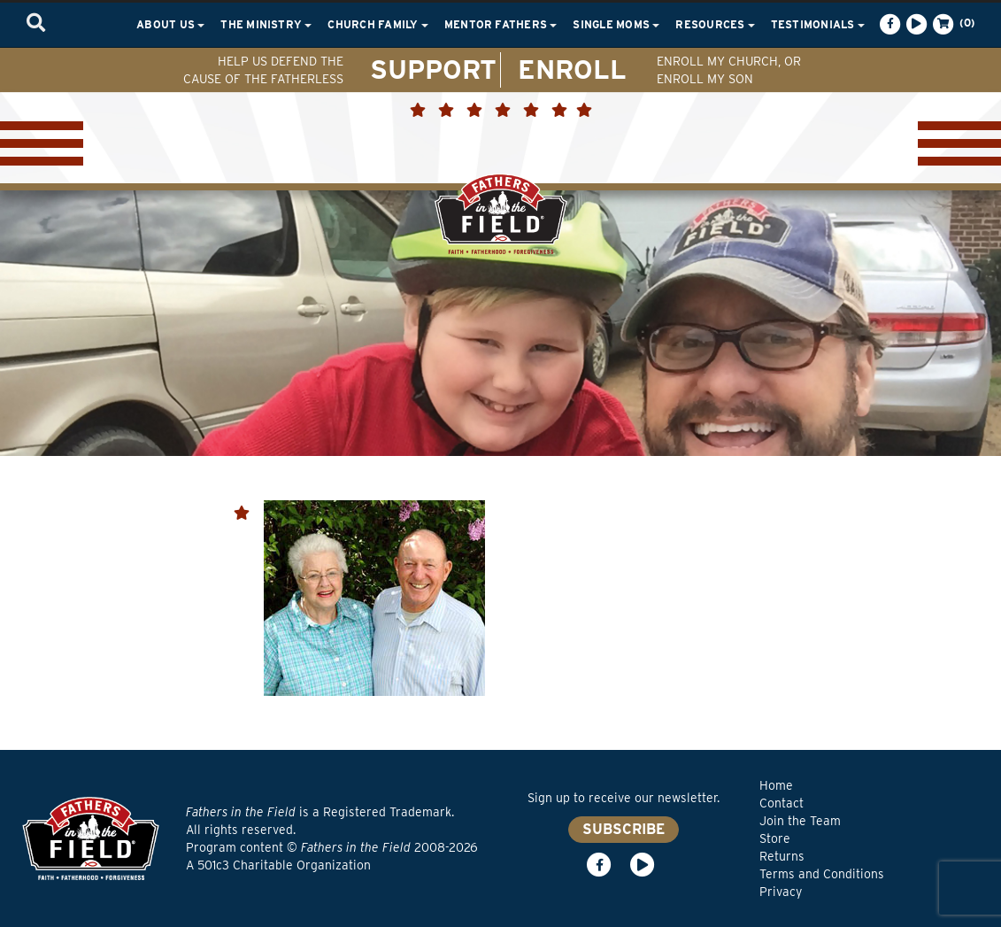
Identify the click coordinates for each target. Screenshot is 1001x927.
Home (776, 785)
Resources (714, 24)
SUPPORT (433, 69)
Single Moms (616, 24)
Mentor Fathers (501, 24)
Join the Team (800, 821)
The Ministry (266, 24)
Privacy (780, 892)
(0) (952, 24)
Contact (781, 803)
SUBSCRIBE (623, 829)
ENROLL (572, 69)
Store (774, 838)
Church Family (377, 24)
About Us (170, 24)
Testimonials (818, 24)
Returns (782, 856)
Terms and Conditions (821, 874)
